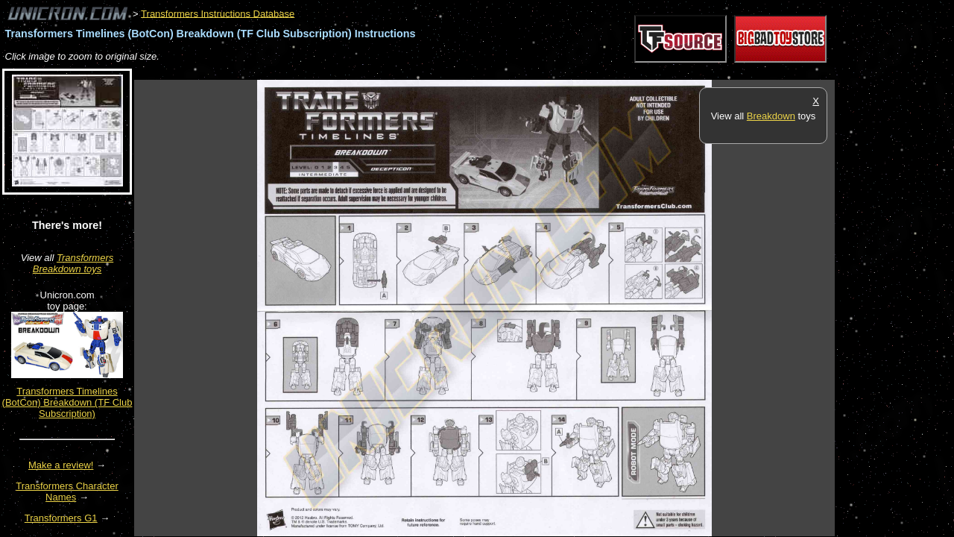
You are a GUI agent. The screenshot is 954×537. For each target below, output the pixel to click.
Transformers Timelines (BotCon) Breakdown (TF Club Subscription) (67, 402)
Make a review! (60, 465)
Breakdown (771, 116)
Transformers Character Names (67, 491)
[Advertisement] (405, 72)
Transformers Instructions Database (217, 13)
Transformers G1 (61, 518)
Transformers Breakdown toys (73, 263)
